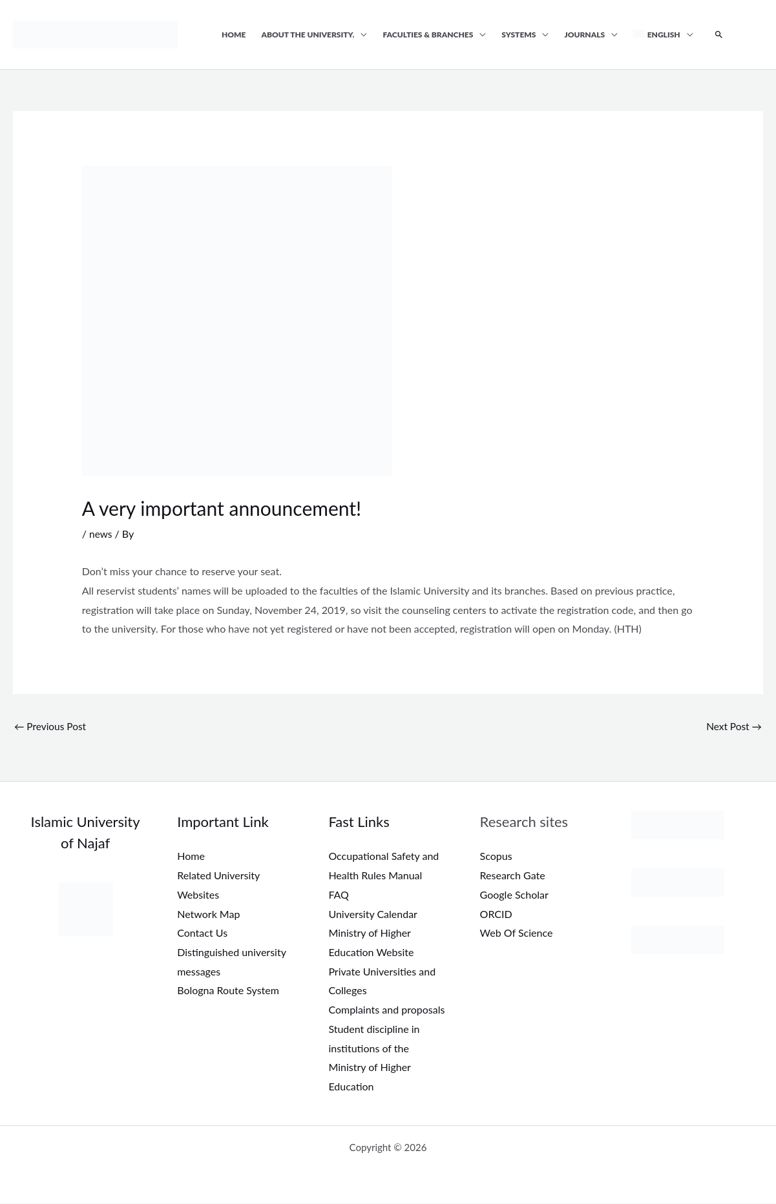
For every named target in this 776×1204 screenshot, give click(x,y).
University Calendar (372, 914)
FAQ (338, 895)
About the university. (308, 34)
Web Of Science (516, 934)
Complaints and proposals (386, 1010)
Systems (518, 34)
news (101, 533)
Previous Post (51, 726)
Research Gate (512, 876)
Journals (584, 34)
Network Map (208, 914)
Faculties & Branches (428, 34)
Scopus (496, 857)
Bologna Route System (228, 991)
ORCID (496, 914)
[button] (719, 35)
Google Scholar (514, 895)
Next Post (733, 726)
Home (234, 34)
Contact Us (202, 934)
